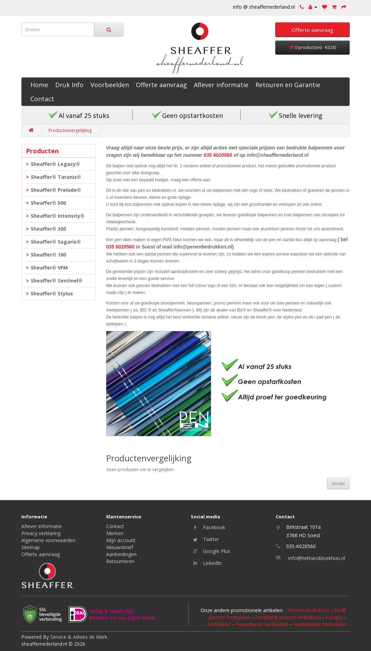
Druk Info (69, 84)
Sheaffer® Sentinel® (56, 280)
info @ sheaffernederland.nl (264, 7)
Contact (42, 98)
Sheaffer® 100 (48, 254)
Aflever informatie (221, 84)
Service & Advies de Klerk (78, 637)
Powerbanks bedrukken (261, 624)
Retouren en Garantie (287, 84)
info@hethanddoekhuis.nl (316, 558)
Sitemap (30, 547)
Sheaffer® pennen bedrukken (288, 617)
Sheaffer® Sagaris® (56, 241)
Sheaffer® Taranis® (56, 177)
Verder (338, 483)
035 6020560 (218, 155)
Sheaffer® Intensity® (58, 215)
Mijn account (121, 540)
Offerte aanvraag (161, 84)
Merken (114, 533)
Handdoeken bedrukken (319, 624)
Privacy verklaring (40, 533)
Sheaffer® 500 (48, 203)
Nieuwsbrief (119, 547)
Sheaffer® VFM (49, 267)
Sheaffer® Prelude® (56, 190)
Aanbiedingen (121, 554)
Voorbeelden (109, 84)
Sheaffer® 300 (48, 228)
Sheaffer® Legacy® (55, 164)
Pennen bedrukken (308, 610)
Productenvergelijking (70, 130)
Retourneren (120, 561)
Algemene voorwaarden (48, 540)
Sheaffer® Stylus (52, 293)
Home (39, 84)
